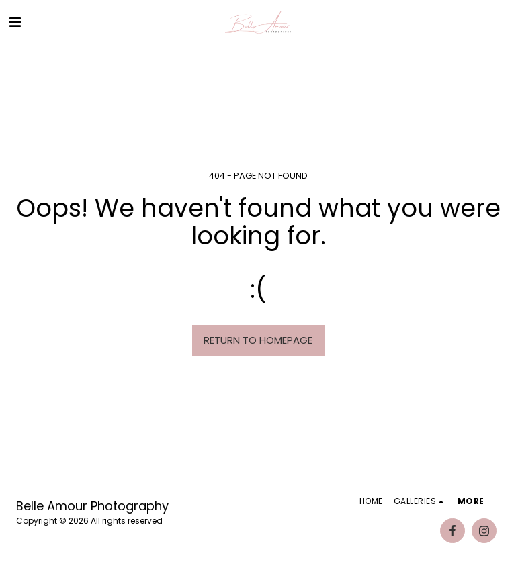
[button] (14, 22)
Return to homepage (258, 340)
